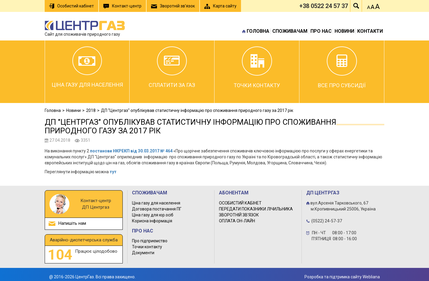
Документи (143, 252)
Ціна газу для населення (87, 67)
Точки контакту (257, 67)
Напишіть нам (72, 223)
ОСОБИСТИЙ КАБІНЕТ (240, 203)
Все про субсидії (342, 67)
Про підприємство (149, 240)
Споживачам (289, 31)
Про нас (321, 31)
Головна (258, 31)
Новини (344, 31)
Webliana (371, 276)
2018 (91, 110)
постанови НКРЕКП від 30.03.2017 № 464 (131, 151)
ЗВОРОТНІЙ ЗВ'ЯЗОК (239, 215)
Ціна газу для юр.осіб (152, 215)
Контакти (370, 31)
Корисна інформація (152, 220)
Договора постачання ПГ (156, 209)
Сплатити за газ (172, 67)
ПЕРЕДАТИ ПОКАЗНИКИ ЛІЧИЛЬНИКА (256, 209)
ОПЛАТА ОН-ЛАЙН (237, 220)
